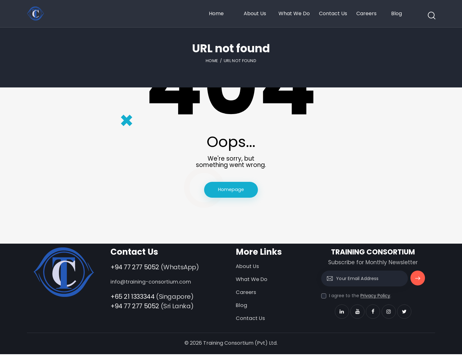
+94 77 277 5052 (134, 269)
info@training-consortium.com (153, 283)
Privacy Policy (375, 297)
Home (212, 61)
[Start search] (431, 15)
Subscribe (417, 283)
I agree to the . (360, 297)
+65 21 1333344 (132, 298)
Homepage (231, 190)
